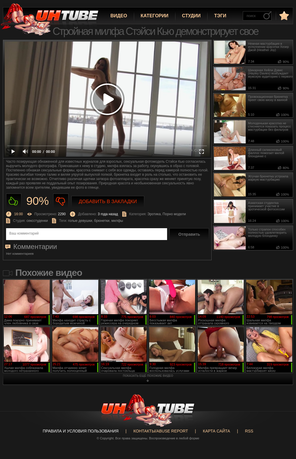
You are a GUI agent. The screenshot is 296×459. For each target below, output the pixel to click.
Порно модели (174, 214)
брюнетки (102, 221)
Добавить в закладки (108, 201)
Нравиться (13, 201)
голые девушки (80, 221)
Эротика (154, 214)
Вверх (283, 433)
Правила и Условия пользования (81, 431)
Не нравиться (61, 201)
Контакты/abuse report (161, 431)
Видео (118, 15)
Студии (191, 15)
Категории (155, 15)
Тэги (220, 15)
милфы (117, 221)
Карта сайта (216, 431)
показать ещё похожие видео (148, 375)
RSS (249, 431)
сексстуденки (37, 221)
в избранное (283, 15)
